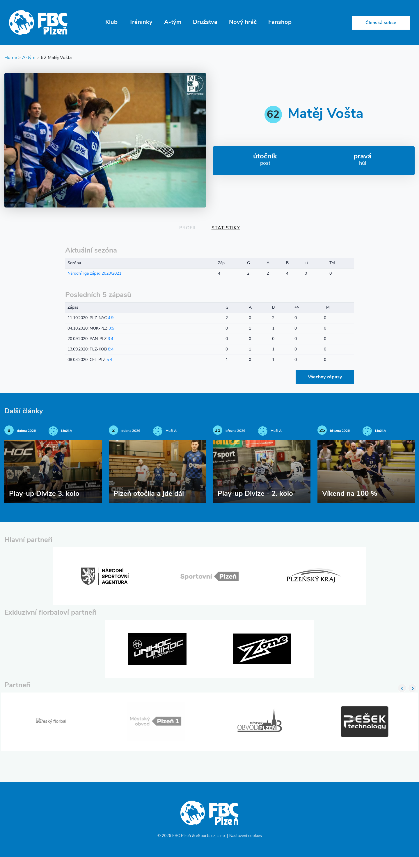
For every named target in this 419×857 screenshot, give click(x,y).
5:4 (109, 360)
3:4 (110, 339)
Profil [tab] (188, 228)
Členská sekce (380, 23)
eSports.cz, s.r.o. (211, 836)
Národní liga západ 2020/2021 (94, 273)
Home (10, 58)
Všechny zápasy (325, 377)
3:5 (111, 328)
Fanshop (280, 22)
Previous (402, 688)
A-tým (172, 22)
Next (412, 688)
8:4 (110, 349)
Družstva (205, 22)
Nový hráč (243, 22)
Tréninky (140, 22)
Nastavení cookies (245, 836)
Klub (111, 22)
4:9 (110, 318)
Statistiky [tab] (226, 228)
